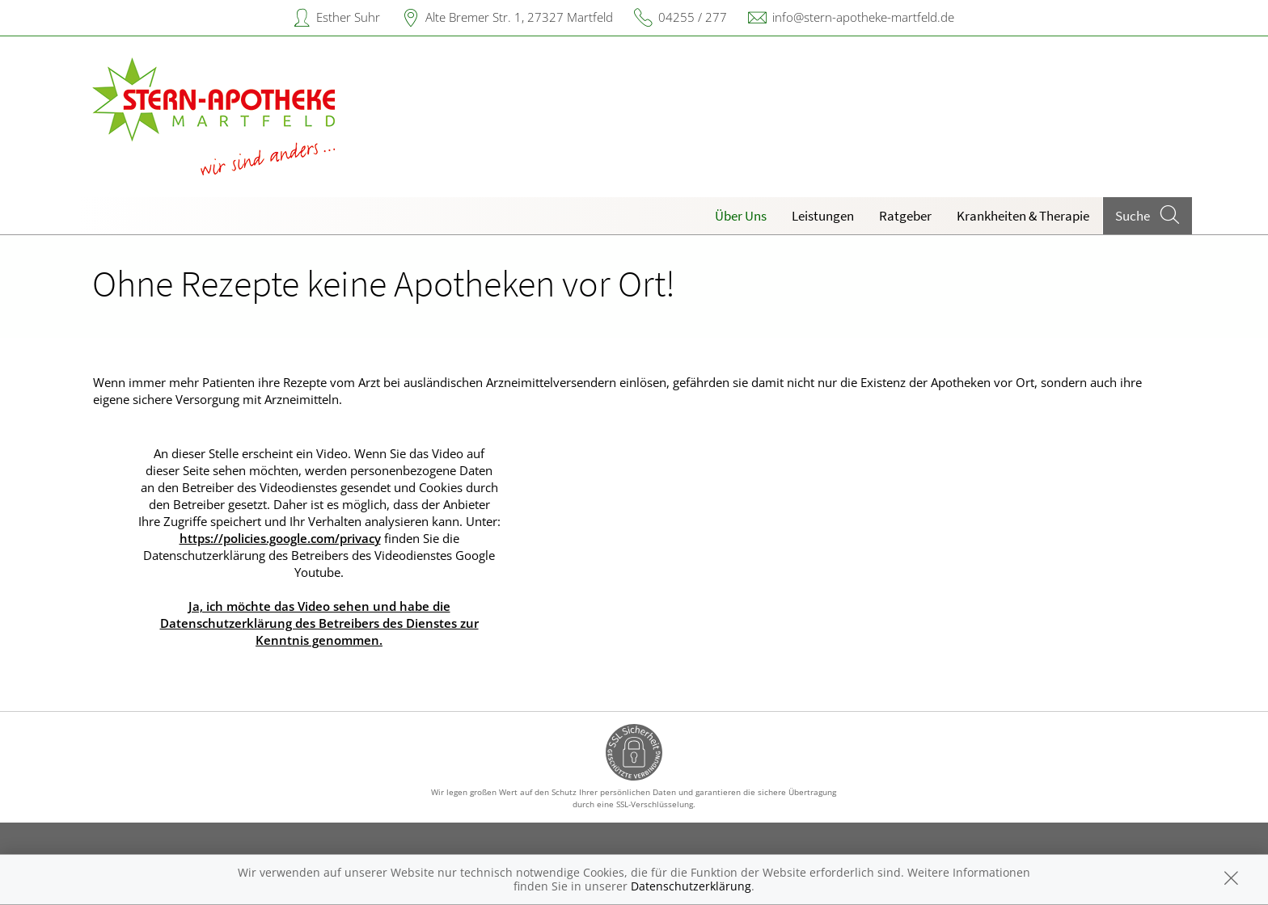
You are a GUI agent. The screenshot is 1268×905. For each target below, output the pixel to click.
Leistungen (823, 216)
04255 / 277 (692, 17)
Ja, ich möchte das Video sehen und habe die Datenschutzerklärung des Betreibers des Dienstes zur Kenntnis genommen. (319, 623)
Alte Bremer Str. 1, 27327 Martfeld (519, 17)
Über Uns (741, 216)
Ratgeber (905, 216)
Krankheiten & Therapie (1023, 216)
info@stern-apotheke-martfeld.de (863, 17)
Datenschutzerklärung (691, 886)
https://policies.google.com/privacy (280, 538)
